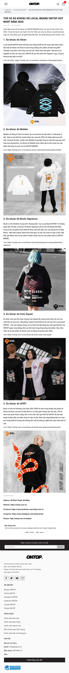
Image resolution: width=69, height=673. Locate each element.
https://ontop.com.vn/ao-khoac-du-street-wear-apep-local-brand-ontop (34, 428)
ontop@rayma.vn (15, 642)
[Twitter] (11, 573)
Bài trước (30, 533)
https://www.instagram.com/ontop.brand (27, 515)
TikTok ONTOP (9, 588)
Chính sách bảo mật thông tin (15, 628)
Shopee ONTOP (10, 585)
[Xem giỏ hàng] (63, 4)
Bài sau (40, 533)
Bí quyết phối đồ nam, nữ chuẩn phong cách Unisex (41, 36)
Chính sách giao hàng (12, 617)
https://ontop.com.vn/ (18, 506)
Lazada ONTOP (10, 599)
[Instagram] (22, 573)
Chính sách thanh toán (12, 621)
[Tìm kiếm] (58, 4)
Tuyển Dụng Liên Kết (34, 655)
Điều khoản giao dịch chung (14, 624)
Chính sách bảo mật (11, 613)
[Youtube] (17, 573)
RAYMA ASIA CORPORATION (49, 670)
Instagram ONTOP (11, 592)
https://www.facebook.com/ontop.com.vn (27, 510)
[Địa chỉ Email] (31, 548)
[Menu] (6, 4)
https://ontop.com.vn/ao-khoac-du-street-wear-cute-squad (29, 336)
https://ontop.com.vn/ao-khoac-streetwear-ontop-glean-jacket (38, 61)
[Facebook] (6, 573)
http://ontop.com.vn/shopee (20, 520)
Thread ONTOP (9, 603)
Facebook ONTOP (10, 596)
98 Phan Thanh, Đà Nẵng (20, 501)
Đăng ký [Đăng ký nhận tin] (60, 548)
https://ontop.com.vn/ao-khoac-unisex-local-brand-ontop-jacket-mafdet (34, 151)
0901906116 (17, 645)
